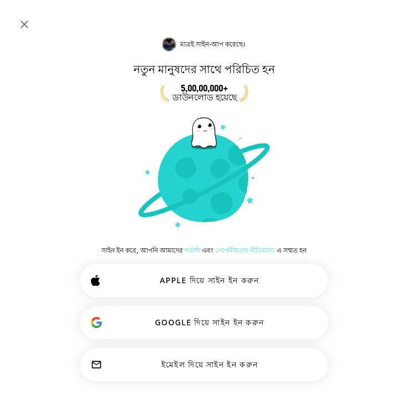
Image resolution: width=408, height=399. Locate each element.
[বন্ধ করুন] (24, 24)
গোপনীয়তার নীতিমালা (244, 250)
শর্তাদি (192, 250)
